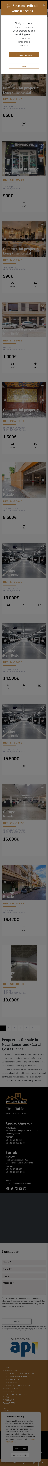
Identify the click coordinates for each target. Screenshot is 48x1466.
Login (24, 66)
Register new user (24, 55)
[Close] (44, 4)
